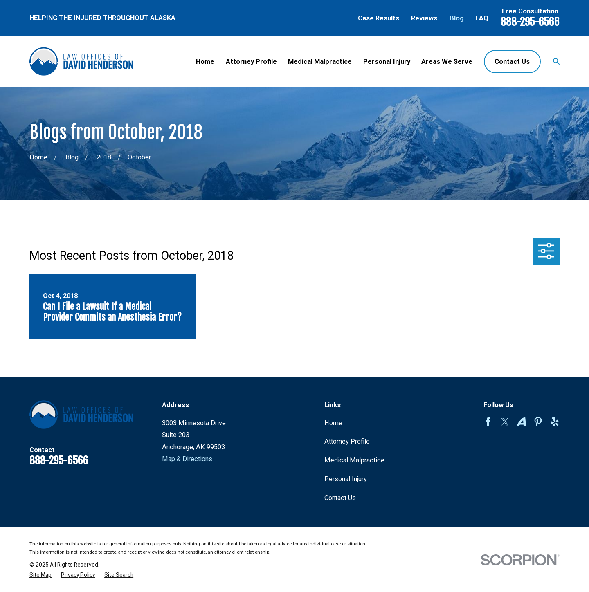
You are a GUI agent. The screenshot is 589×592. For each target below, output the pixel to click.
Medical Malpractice (354, 460)
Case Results (378, 18)
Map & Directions (187, 459)
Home (333, 423)
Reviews (424, 18)
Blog (457, 18)
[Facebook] (488, 421)
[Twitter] (505, 421)
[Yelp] (555, 421)
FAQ (482, 18)
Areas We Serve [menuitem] (446, 61)
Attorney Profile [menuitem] (251, 61)
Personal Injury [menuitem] (386, 61)
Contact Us (512, 61)
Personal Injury (345, 479)
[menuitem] (40, 575)
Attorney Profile (347, 441)
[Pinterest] (538, 421)
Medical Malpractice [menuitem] (320, 61)
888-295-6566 (530, 21)
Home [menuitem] (205, 61)
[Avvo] (521, 421)
